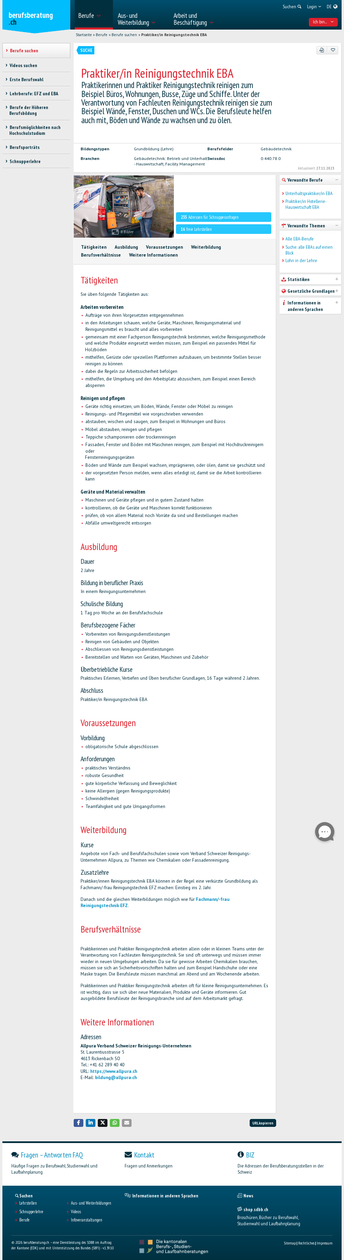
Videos (76, 1212)
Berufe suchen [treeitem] (24, 50)
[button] (78, 1123)
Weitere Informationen (153, 255)
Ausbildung (126, 247)
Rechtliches (306, 1243)
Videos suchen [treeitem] (23, 65)
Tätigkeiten (93, 247)
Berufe (101, 34)
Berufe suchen (124, 34)
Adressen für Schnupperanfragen (209, 217)
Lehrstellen (28, 1203)
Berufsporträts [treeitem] (24, 147)
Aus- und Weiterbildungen (91, 1203)
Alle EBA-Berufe (299, 239)
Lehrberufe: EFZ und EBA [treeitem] (33, 93)
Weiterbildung (206, 247)
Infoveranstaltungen (86, 1220)
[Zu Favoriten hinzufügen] (332, 50)
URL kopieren (262, 1123)
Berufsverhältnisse (101, 255)
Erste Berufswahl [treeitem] (26, 79)
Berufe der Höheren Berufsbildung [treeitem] (28, 110)
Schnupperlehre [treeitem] (24, 161)
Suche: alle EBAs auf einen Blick (309, 250)
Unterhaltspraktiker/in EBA (309, 193)
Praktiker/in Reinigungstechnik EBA (174, 34)
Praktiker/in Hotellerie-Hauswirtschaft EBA (305, 204)
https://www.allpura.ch (113, 1071)
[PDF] (322, 50)
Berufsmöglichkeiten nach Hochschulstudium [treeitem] (34, 130)
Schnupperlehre (31, 1212)
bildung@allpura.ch (116, 1077)
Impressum (325, 1243)
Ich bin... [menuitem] (323, 22)
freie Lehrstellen (196, 229)
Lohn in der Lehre (301, 260)
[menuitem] (94, 15)
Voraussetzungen (164, 247)
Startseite (84, 34)
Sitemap (290, 1243)
